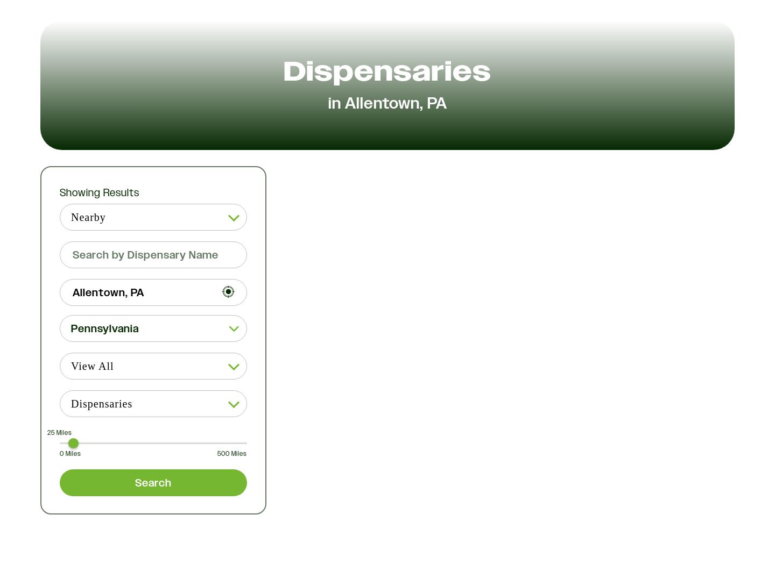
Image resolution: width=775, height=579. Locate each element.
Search (153, 482)
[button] (153, 328)
